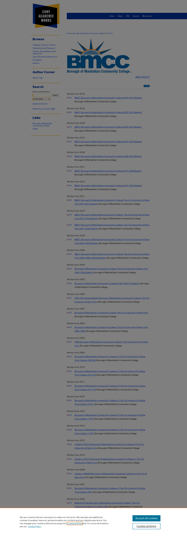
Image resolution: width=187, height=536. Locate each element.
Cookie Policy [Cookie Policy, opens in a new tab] (34, 526)
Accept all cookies (146, 518)
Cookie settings (74, 523)
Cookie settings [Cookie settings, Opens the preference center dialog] (146, 526)
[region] (93, 522)
